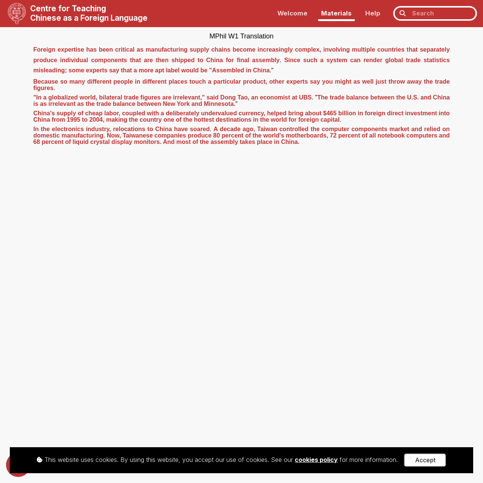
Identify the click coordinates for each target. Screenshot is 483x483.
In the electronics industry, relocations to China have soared (121, 129)
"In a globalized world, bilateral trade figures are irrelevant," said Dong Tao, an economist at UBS (172, 97)
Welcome (292, 13)
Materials (336, 13)
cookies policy (316, 459)
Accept (425, 460)
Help (372, 13)
